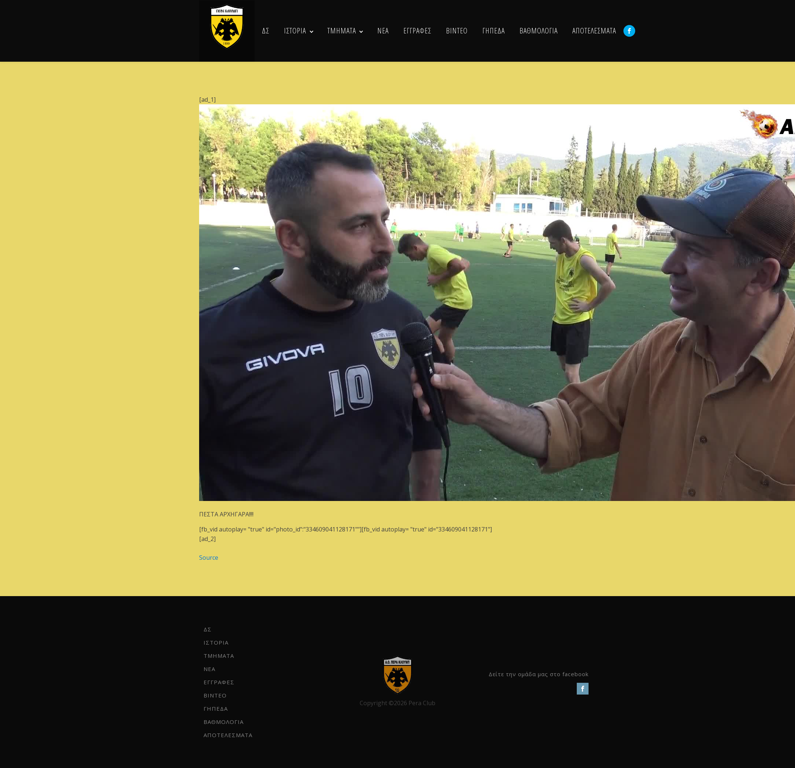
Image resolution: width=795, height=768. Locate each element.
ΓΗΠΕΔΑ (493, 30)
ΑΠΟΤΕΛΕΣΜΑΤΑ (594, 30)
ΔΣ (265, 30)
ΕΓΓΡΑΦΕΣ (417, 30)
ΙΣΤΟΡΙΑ (295, 30)
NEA (383, 30)
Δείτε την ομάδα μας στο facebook (539, 674)
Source (208, 558)
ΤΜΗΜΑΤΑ (341, 30)
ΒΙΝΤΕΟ (457, 30)
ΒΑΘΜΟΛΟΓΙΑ (538, 30)
